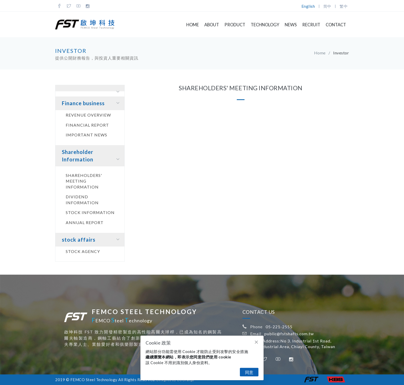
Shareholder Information (92, 156)
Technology (265, 24)
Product (234, 24)
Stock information (90, 212)
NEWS (291, 24)
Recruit (311, 24)
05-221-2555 (279, 326)
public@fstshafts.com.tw (289, 333)
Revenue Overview (88, 114)
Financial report (87, 124)
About (211, 24)
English (308, 6)
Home (192, 24)
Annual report (85, 222)
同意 (249, 372)
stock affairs (92, 239)
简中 (327, 6)
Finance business (92, 103)
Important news (86, 134)
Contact (336, 24)
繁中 (344, 6)
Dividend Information (82, 199)
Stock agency (83, 251)
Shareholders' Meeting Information (84, 181)
